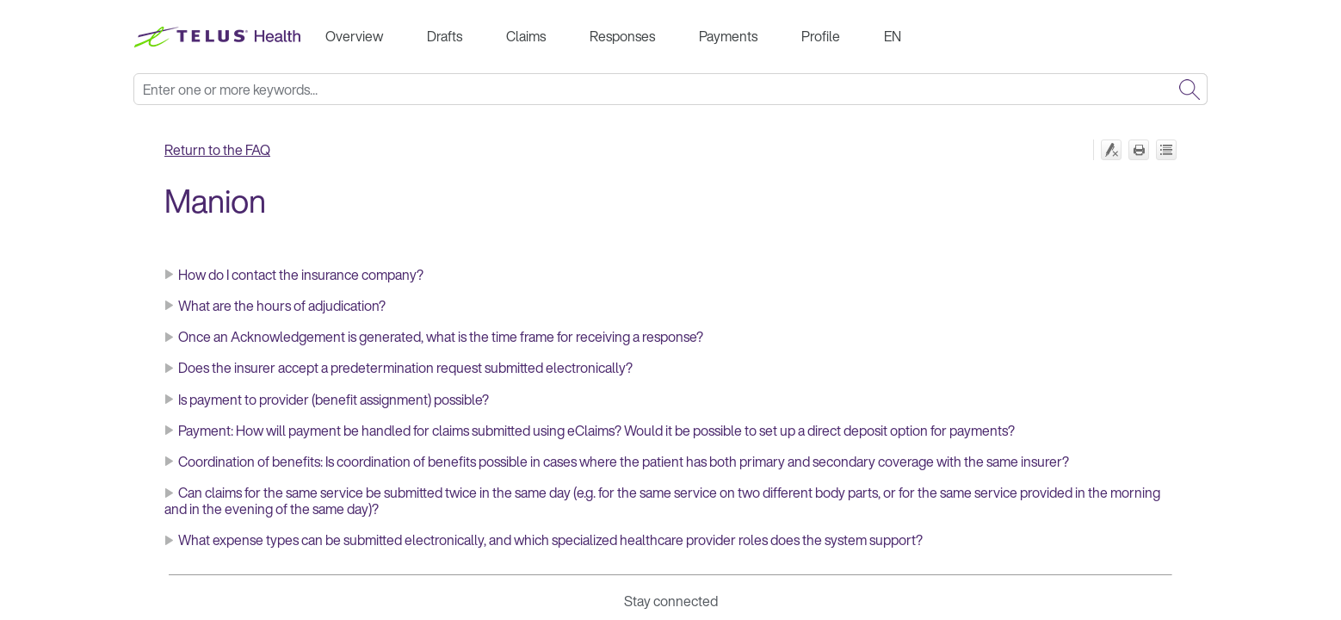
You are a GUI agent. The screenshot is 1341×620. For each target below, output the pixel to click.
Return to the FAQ (217, 150)
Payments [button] (728, 36)
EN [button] (892, 36)
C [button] (176, 461)
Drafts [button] (444, 36)
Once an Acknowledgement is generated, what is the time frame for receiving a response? (440, 336)
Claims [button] (526, 36)
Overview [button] (354, 36)
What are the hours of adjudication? (282, 305)
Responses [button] (622, 36)
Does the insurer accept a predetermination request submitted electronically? (405, 367)
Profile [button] (820, 36)
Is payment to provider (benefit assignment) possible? (333, 399)
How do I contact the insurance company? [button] (293, 274)
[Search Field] (670, 89)
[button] (1189, 89)
